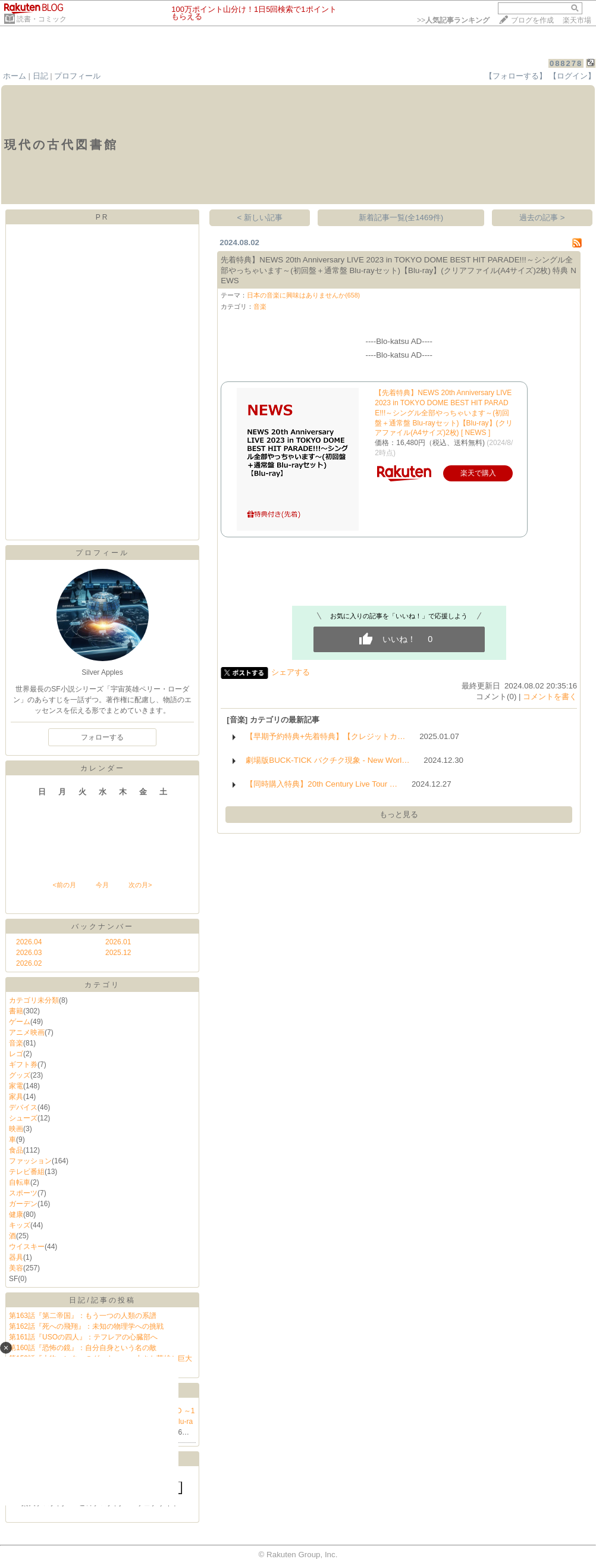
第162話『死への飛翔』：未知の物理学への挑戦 (86, 1326)
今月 (102, 884)
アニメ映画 (27, 1032)
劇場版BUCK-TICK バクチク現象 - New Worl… (327, 760)
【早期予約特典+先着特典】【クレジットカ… (325, 736)
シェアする (290, 672)
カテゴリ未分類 (34, 1000)
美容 (16, 1268)
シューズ (23, 1118)
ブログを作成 (532, 20)
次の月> (140, 884)
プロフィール (77, 75)
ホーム (14, 75)
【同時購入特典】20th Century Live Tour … (321, 784)
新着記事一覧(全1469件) (401, 217)
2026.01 (118, 942)
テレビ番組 (27, 1171)
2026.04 (29, 942)
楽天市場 (577, 20)
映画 (16, 1129)
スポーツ (23, 1193)
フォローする (102, 737)
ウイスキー (27, 1246)
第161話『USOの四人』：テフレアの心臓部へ (83, 1337)
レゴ (16, 1054)
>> (453, 20)
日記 (40, 75)
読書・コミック (42, 19)
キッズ (19, 1225)
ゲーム (19, 1022)
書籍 (16, 1011)
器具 (16, 1257)
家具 (16, 1096)
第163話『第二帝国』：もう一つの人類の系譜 (82, 1315)
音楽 (16, 1043)
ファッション (30, 1161)
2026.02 (29, 963)
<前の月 (64, 884)
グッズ (19, 1075)
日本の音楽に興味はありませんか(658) (303, 295)
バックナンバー (102, 926)
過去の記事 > (542, 217)
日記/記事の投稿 (102, 1300)
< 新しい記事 (260, 217)
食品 (16, 1150)
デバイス (23, 1107)
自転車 (19, 1182)
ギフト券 (23, 1064)
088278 (566, 63)
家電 (16, 1086)
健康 (16, 1214)
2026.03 (29, 952)
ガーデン (23, 1204)
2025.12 (118, 952)
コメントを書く (550, 696)
